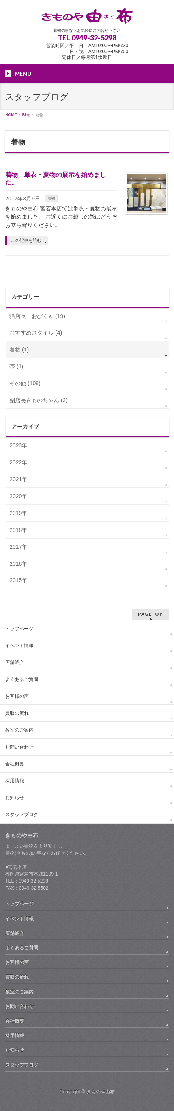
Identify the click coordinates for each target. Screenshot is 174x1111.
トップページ (19, 628)
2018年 (18, 530)
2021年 (18, 479)
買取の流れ (17, 713)
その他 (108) (25, 383)
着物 (51, 198)
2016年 (18, 564)
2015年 (18, 580)
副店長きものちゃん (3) (38, 400)
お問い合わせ (19, 747)
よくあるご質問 (21, 679)
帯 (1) (16, 366)
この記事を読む (26, 240)
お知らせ (14, 797)
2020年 (18, 496)
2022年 (18, 462)
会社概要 (14, 764)
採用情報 (14, 781)
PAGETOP (150, 613)
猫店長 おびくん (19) (37, 316)
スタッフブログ (21, 814)
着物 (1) (19, 349)
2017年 (18, 547)
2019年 (18, 513)
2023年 (18, 445)
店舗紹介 (14, 662)
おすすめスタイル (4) (35, 332)
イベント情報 (19, 645)
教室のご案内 (19, 730)
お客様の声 (17, 696)
